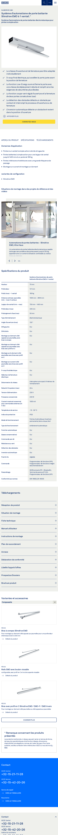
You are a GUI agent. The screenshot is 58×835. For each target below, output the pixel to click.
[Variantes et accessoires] (29, 603)
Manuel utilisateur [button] (29, 528)
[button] (9, 260)
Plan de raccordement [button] (29, 544)
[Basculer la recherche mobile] (44, 2)
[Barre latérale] (49, 2)
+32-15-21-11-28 (12, 774)
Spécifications (27, 140)
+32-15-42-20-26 (13, 782)
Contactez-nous (29, 122)
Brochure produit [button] (29, 583)
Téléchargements (44, 140)
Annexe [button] (29, 552)
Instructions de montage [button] (29, 536)
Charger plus (29, 720)
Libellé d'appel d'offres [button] (29, 567)
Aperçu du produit (10, 140)
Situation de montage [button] (29, 513)
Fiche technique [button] (29, 521)
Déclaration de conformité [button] (29, 560)
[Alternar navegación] (55, 2)
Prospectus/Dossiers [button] (29, 575)
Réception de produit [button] (29, 505)
